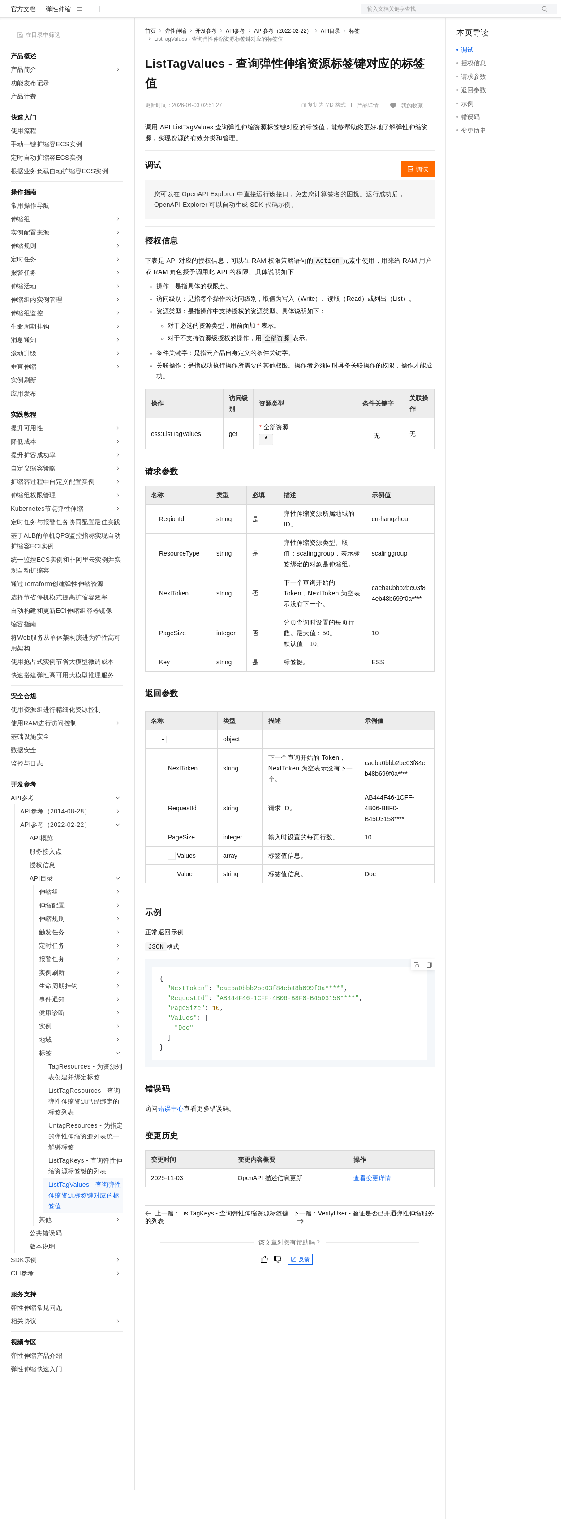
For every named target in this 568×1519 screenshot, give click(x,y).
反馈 (300, 1291)
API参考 (235, 59)
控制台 (488, 14)
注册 (509, 14)
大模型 (91, 14)
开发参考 (206, 59)
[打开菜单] (14, 14)
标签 (354, 59)
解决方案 (144, 14)
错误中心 (171, 1140)
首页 (150, 59)
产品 (116, 14)
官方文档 (23, 37)
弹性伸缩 (58, 37)
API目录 (330, 59)
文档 (447, 14)
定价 (193, 14)
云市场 (218, 14)
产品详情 (368, 134)
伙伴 (243, 14)
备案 (466, 14)
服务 (264, 14)
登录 (542, 14)
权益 (172, 14)
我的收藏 (412, 134)
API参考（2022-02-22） (283, 59)
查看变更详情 (372, 1210)
